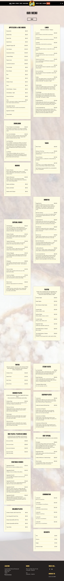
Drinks (13, 3)
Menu (10, 3)
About (40, 3)
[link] (32, 3)
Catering (44, 3)
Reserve (48, 3)
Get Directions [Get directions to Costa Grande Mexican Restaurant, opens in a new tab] (8, 574)
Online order (25, 3)
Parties (37, 3)
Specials (17, 3)
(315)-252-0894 (52, 576)
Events (21, 3)
